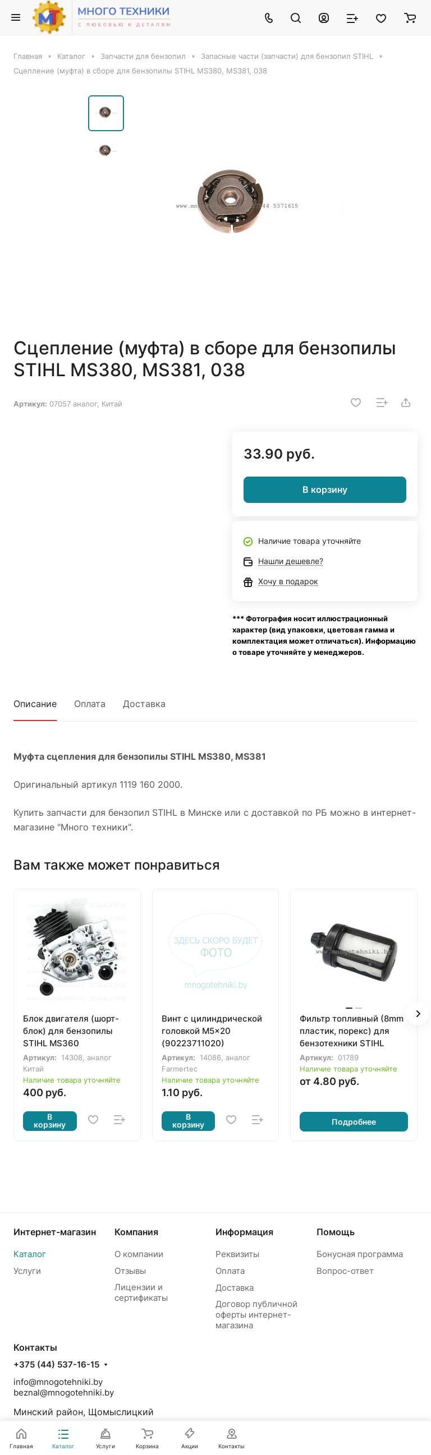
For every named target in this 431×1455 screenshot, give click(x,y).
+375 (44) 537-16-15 (56, 1365)
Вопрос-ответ (345, 1270)
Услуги (27, 1270)
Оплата (90, 703)
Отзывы (130, 1270)
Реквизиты (237, 1254)
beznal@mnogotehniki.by (63, 1392)
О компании (138, 1254)
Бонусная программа (360, 1254)
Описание (35, 703)
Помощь (336, 1231)
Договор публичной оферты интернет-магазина (256, 1315)
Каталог (29, 1254)
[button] (417, 1014)
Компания (136, 1231)
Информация (244, 1231)
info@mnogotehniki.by (58, 1382)
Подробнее (354, 1121)
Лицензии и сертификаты (141, 1292)
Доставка (144, 703)
